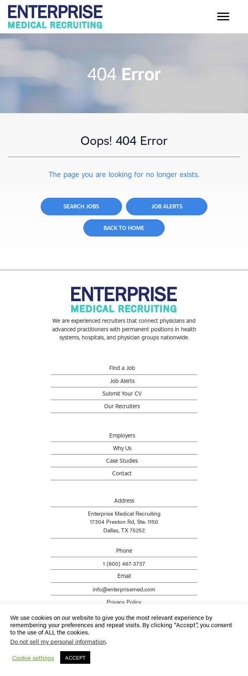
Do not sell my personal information (58, 641)
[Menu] (223, 17)
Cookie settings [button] (33, 657)
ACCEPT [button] (75, 657)
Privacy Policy (124, 601)
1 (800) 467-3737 (124, 563)
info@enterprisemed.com (124, 589)
